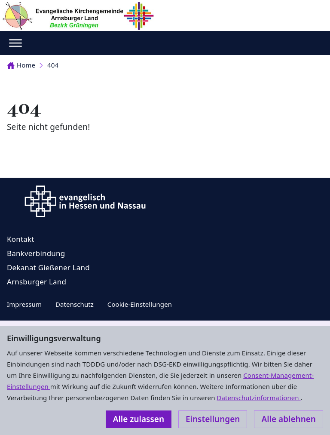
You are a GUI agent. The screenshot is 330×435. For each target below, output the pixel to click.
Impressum (24, 304)
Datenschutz (74, 304)
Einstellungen (213, 419)
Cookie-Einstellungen (139, 304)
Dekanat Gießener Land (48, 267)
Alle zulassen (138, 419)
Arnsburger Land (36, 282)
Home (21, 65)
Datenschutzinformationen (258, 397)
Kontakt (20, 239)
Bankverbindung (36, 253)
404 (52, 65)
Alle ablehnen (288, 419)
